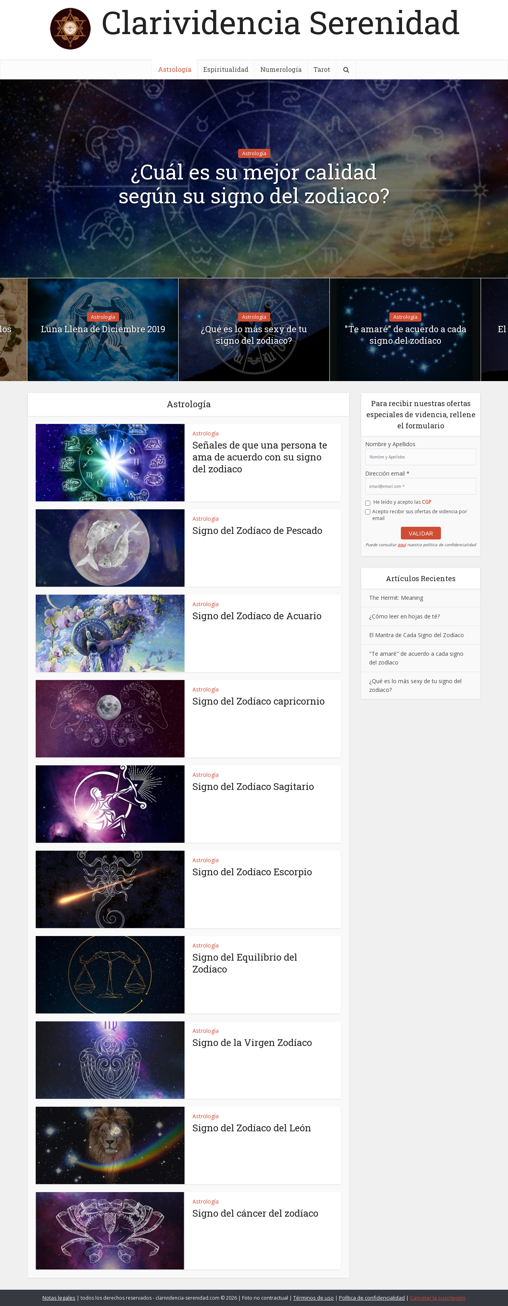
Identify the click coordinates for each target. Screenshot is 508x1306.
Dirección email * (387, 473)
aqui (402, 544)
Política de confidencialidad (372, 1297)
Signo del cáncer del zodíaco (255, 1213)
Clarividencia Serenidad (281, 22)
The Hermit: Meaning (396, 597)
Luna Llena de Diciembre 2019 (103, 329)
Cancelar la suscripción (438, 1297)
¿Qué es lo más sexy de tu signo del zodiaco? (254, 335)
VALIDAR (421, 533)
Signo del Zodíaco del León (251, 1127)
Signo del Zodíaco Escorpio (252, 871)
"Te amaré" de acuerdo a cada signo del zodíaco (405, 335)
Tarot (322, 69)
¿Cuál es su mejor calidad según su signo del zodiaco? (254, 184)
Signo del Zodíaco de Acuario (256, 615)
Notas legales (58, 1297)
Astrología (174, 69)
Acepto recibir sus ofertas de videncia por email (419, 515)
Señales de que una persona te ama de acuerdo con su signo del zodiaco (259, 457)
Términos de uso (313, 1297)
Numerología (281, 69)
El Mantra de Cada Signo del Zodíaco (416, 635)
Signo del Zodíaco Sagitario (253, 786)
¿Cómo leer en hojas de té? (404, 616)
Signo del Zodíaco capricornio (258, 701)
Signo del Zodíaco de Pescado (257, 530)
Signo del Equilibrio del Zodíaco (244, 963)
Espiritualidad (225, 69)
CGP (426, 502)
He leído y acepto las (402, 502)
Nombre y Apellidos (390, 444)
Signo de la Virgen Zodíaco (252, 1042)
